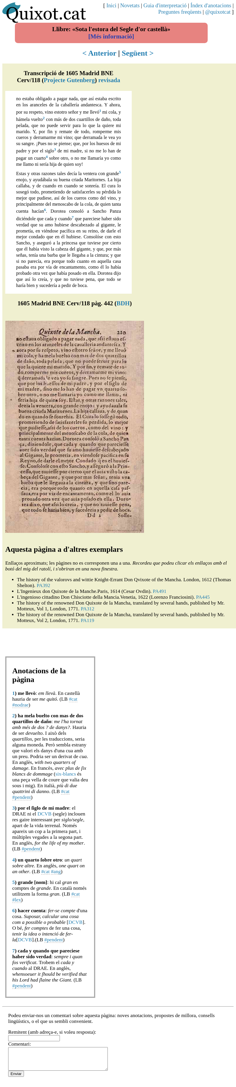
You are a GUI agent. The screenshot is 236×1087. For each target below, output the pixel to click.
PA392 (43, 585)
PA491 (159, 591)
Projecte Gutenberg (69, 80)
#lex (16, 900)
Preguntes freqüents (180, 12)
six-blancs (65, 774)
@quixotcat (218, 12)
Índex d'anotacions (210, 5)
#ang (56, 871)
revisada (109, 80)
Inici (111, 5)
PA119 (87, 620)
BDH (123, 303)
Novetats (130, 5)
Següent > (138, 53)
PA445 (203, 597)
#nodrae (20, 705)
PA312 (87, 609)
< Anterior (99, 53)
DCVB (44, 814)
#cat (73, 699)
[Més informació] (111, 36)
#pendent (21, 797)
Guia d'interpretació (165, 5)
